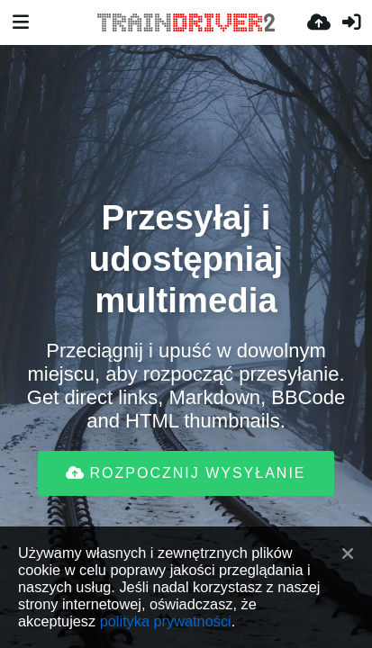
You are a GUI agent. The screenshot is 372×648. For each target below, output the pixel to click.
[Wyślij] (319, 22)
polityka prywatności (165, 621)
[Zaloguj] (351, 22)
